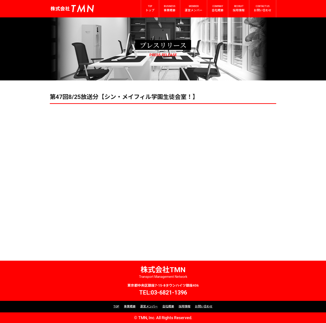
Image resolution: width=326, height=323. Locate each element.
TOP (116, 306)
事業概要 (130, 306)
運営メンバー (149, 306)
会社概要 (168, 306)
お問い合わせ (204, 306)
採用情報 (184, 306)
